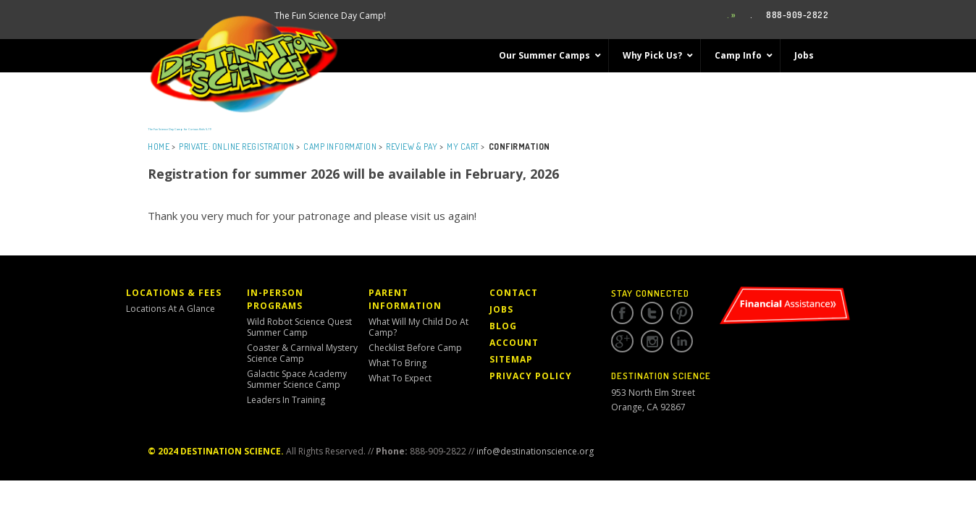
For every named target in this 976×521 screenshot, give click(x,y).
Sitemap (511, 359)
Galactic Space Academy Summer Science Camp (297, 379)
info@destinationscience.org (535, 451)
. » (731, 14)
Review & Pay (411, 146)
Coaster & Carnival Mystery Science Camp (302, 353)
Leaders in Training (286, 399)
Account (514, 342)
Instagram (652, 341)
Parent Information (405, 299)
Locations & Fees (174, 293)
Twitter (652, 313)
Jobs (501, 309)
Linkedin (681, 341)
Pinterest (681, 313)
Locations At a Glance (170, 308)
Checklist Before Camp (415, 347)
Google (622, 341)
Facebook (622, 313)
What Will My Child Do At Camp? (418, 327)
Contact (513, 293)
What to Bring (397, 362)
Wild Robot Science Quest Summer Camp (299, 327)
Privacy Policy (530, 376)
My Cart (463, 146)
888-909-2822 (797, 14)
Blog (503, 326)
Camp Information (339, 146)
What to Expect (400, 378)
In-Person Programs (275, 299)
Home (158, 146)
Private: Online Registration (236, 146)
